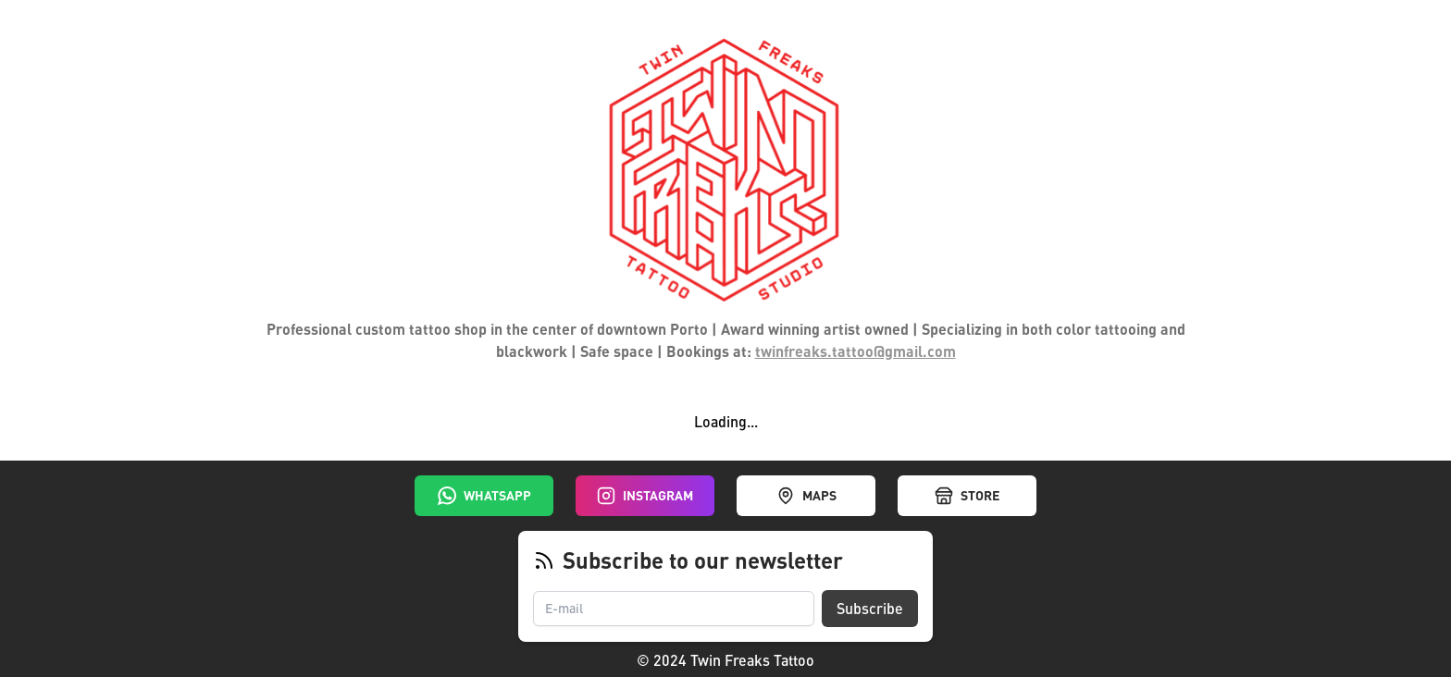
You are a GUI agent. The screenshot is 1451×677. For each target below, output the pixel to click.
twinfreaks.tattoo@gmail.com (855, 351)
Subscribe (870, 608)
